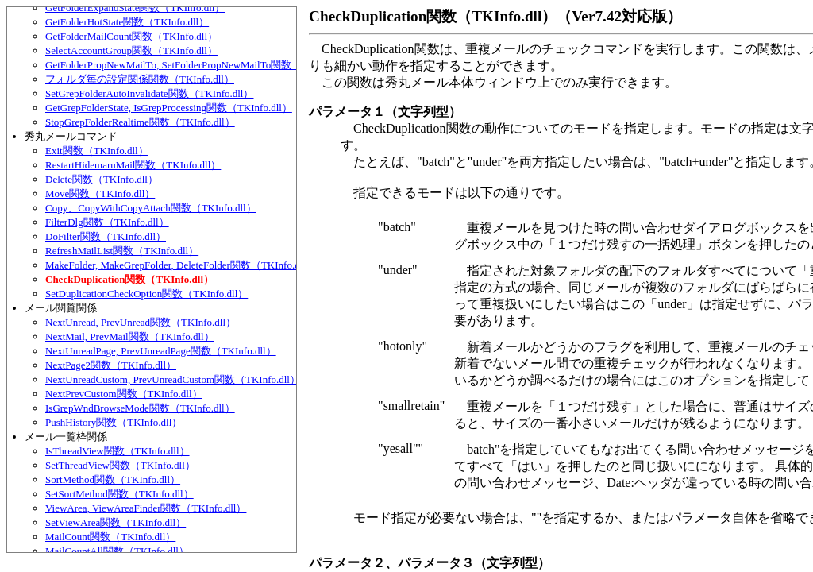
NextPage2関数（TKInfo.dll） (110, 365)
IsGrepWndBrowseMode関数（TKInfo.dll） (140, 408)
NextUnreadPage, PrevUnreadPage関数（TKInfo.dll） (160, 351)
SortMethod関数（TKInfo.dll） (112, 479)
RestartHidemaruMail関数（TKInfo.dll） (133, 165)
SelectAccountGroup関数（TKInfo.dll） (131, 50)
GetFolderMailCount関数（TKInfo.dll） (131, 36)
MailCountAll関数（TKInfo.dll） (117, 551)
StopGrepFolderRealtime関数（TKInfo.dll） (140, 122)
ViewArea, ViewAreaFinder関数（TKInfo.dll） (145, 508)
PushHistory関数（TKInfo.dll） (113, 422)
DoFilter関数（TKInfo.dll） (105, 236)
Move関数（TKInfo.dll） (100, 193)
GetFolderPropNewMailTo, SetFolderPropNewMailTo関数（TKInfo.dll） (200, 65)
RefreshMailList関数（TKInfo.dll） (121, 251)
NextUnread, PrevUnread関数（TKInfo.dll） (140, 322)
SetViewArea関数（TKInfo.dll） (115, 522)
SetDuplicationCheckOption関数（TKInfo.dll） (146, 294)
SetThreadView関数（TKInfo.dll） (120, 465)
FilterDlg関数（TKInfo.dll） (107, 222)
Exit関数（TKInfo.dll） (96, 151)
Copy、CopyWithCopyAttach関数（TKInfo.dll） (150, 208)
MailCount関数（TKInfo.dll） (110, 537)
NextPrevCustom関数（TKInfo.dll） (123, 394)
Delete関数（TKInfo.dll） (101, 179)
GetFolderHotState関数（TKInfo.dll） (127, 22)
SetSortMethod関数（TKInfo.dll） (119, 494)
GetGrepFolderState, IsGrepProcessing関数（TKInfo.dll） (168, 108)
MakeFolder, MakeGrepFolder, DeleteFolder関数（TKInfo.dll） (180, 265)
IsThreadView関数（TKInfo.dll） (117, 451)
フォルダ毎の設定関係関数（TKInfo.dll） (139, 79)
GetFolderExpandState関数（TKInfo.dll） (135, 8)
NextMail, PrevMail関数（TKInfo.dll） (129, 336)
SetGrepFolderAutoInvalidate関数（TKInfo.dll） (149, 93)
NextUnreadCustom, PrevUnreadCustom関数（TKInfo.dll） (172, 379)
